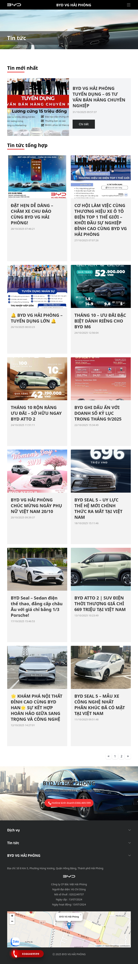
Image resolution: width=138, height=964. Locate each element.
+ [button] (12, 916)
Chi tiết (84, 124)
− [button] (12, 921)
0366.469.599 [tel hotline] (83, 803)
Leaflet (99, 946)
